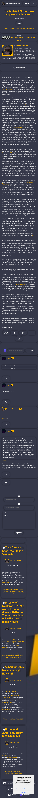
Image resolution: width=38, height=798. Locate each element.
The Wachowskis (7, 89)
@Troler (4, 419)
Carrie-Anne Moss (8, 153)
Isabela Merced (11, 692)
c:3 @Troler (19, 520)
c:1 (12, 385)
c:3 (12, 431)
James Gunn (6, 709)
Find (30, 350)
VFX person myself (17, 127)
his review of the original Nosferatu (13, 641)
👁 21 (19, 23)
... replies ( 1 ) (7, 395)
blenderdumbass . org (11, 3)
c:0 (12, 358)
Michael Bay (15, 695)
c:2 (20, 409)
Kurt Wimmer (6, 756)
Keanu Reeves (25, 105)
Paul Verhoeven (20, 284)
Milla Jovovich (12, 757)
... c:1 (4, 415)
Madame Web (7, 702)
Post (19, 532)
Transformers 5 (7, 697)
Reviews (28, 3)
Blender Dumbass (22, 45)
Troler (8, 358)
